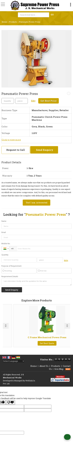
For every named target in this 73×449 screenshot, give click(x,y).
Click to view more (11, 139)
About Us (43, 366)
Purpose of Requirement (11, 266)
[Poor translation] (10, 402)
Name (3, 221)
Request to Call (15, 149)
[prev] (6, 326)
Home (4, 22)
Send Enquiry (44, 149)
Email (3, 232)
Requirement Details (9, 277)
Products (13, 22)
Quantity (4, 255)
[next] (67, 326)
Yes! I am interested (36, 202)
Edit (33, 100)
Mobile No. (5, 243)
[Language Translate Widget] (13, 361)
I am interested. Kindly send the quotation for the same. (36, 282)
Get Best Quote (59, 343)
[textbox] (34, 14)
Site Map (58, 369)
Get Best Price (48, 100)
